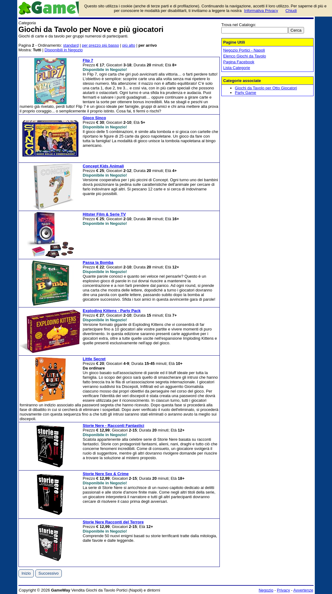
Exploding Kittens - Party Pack (112, 310)
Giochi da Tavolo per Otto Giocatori (266, 88)
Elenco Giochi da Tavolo (244, 56)
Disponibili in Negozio (64, 50)
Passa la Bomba (98, 262)
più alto (128, 45)
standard (71, 45)
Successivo (48, 573)
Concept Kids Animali (103, 166)
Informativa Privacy (261, 10)
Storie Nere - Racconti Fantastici (113, 425)
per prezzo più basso (100, 45)
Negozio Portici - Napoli (244, 50)
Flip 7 (88, 60)
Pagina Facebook (238, 62)
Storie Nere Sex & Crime (106, 473)
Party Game (245, 92)
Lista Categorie (236, 67)
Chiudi (291, 10)
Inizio (26, 573)
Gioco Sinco (94, 117)
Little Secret (94, 359)
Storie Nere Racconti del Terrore (113, 522)
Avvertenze (303, 590)
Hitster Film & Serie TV (104, 214)
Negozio (266, 590)
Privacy (283, 590)
